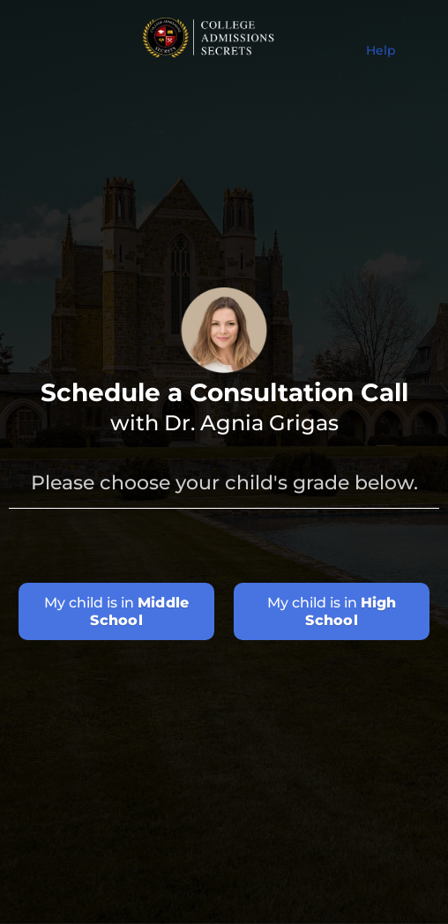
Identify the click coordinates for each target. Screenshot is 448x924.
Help (381, 50)
